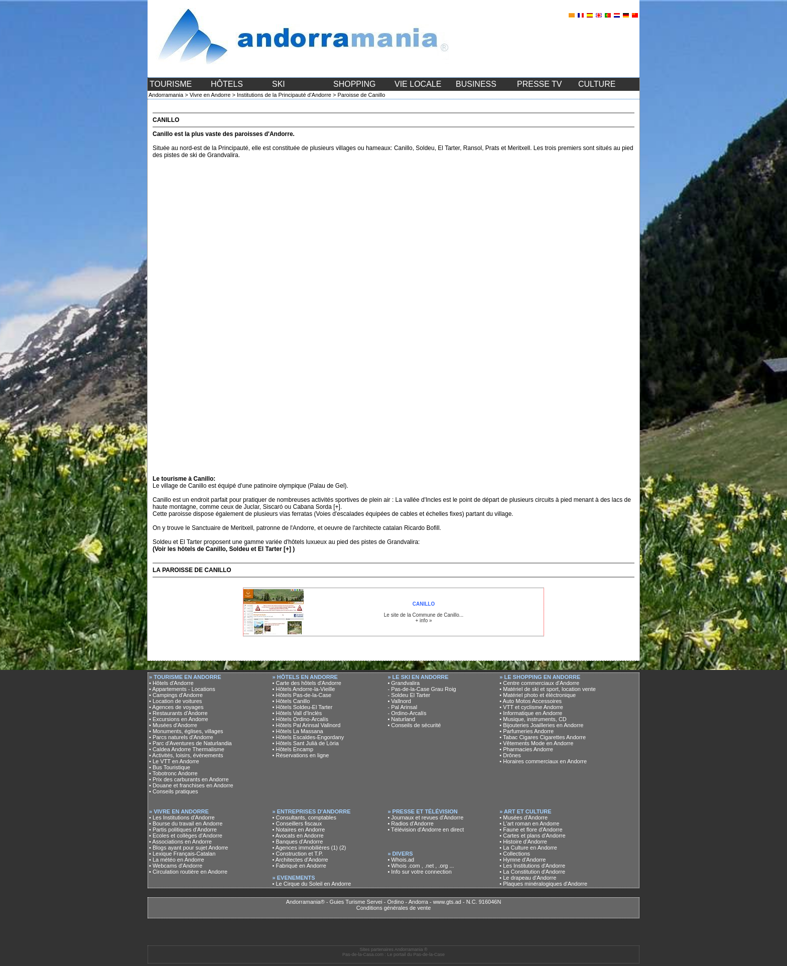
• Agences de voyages (176, 707)
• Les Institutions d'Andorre (182, 817)
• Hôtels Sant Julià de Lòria (306, 743)
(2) (342, 848)
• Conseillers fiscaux (297, 823)
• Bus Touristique (169, 767)
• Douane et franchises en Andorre (191, 785)
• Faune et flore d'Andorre (530, 829)
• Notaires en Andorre (299, 829)
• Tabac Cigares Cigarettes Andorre (542, 737)
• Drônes (509, 755)
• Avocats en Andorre (298, 836)
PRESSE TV (539, 84)
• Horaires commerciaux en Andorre (543, 761)
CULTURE (596, 84)
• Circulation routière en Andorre (188, 872)
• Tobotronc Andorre (173, 773)
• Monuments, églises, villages (186, 731)
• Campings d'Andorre (176, 695)
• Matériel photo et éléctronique (537, 695)
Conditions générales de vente (393, 908)
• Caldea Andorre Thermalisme (186, 749)
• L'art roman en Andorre (529, 823)
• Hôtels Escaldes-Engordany (308, 737)
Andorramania (166, 95)
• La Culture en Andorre (528, 848)
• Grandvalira (403, 683)
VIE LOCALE (418, 84)
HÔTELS (227, 84)
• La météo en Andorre (176, 860)
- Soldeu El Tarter (408, 695)
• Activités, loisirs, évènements (186, 755)
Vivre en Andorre (210, 95)
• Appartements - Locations (182, 689)
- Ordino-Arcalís (406, 713)
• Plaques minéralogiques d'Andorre (543, 884)
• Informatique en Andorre (530, 713)
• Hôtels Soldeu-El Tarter (303, 707)
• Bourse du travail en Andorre (185, 823)
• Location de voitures (175, 701)
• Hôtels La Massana (298, 731)
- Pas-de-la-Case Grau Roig (421, 689)
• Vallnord (399, 701)
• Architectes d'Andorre (300, 860)
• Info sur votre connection (419, 872)
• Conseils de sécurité (414, 725)
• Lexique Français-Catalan (182, 854)
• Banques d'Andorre (298, 842)
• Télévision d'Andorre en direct (425, 829)
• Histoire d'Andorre (523, 842)
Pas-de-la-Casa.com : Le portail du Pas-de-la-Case (393, 954)
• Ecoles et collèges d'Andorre (185, 836)
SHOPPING (354, 84)
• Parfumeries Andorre (526, 731)
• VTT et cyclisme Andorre (531, 707)
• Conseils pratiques (173, 791)
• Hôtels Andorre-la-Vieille (304, 689)
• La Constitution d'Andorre (532, 872)
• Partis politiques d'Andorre (183, 829)
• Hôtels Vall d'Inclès (297, 713)
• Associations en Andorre (180, 842)
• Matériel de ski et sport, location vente (547, 689)
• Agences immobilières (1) (305, 848)
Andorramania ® (411, 949)
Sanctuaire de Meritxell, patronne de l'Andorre (253, 527)
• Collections (514, 854)
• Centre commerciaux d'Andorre (539, 683)
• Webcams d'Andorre (175, 866)
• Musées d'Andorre (173, 725)
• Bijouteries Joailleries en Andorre (541, 725)
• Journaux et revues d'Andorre (425, 817)
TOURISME (171, 84)
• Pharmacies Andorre (526, 749)
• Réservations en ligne (301, 755)
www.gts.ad (447, 902)
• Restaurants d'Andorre (178, 713)
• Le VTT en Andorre (174, 761)
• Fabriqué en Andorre (299, 866)
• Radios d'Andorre (410, 823)
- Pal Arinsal (402, 707)
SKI (278, 84)
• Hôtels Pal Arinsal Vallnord (307, 725)
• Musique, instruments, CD (532, 719)
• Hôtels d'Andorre (171, 683)
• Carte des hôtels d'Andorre (307, 683)
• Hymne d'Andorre (522, 860)
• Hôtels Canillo (291, 701)
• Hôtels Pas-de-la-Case (302, 695)
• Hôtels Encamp (293, 749)
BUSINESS (476, 84)
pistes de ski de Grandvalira (201, 155)
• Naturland (401, 719)
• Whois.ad (400, 860)
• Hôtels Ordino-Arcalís (300, 719)
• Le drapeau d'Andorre (527, 878)
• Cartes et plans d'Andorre (532, 836)
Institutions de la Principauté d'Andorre (284, 95)
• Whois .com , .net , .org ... (420, 866)
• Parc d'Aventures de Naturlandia (190, 743)
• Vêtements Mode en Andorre (536, 743)
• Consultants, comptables (304, 817)
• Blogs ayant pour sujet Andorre (188, 848)
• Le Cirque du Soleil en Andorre (312, 884)
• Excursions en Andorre (178, 719)
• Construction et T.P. (298, 854)
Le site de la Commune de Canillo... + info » (423, 612)
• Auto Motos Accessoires (530, 701)
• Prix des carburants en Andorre (189, 779)
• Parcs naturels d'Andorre (181, 737)
